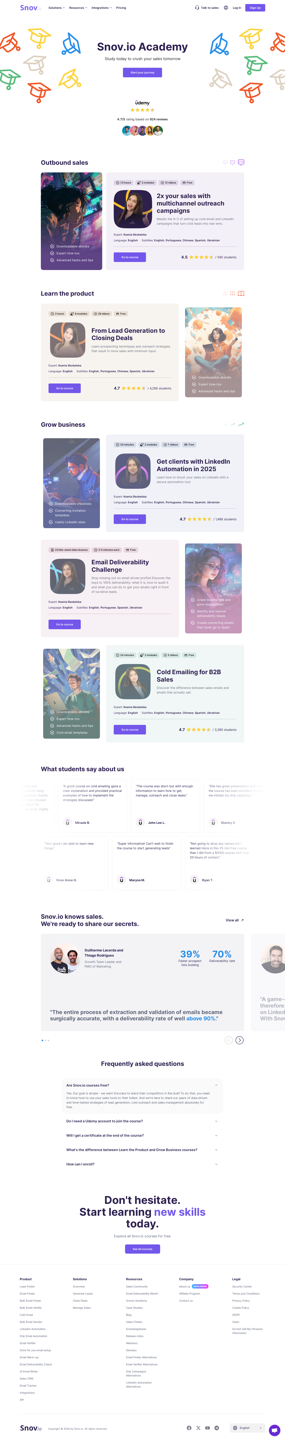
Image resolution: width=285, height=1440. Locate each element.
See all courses (142, 1247)
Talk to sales (206, 7)
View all (235, 919)
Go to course (129, 257)
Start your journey (142, 72)
